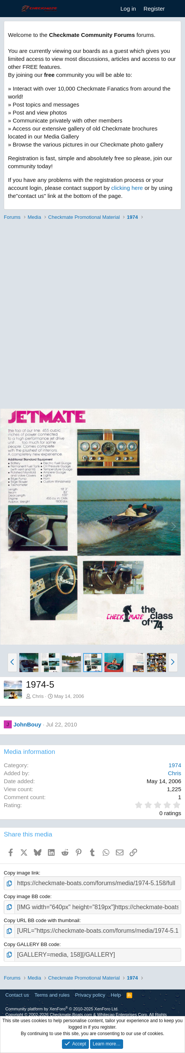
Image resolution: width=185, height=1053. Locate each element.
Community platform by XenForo (62, 1009)
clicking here (127, 188)
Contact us (17, 995)
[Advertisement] (92, 315)
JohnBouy (27, 724)
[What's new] (176, 8)
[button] (12, 662)
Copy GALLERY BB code (31, 944)
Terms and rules (52, 995)
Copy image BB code (27, 896)
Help (116, 995)
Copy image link (21, 873)
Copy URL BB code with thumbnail (41, 920)
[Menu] (10, 8)
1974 (175, 765)
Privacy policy (90, 995)
